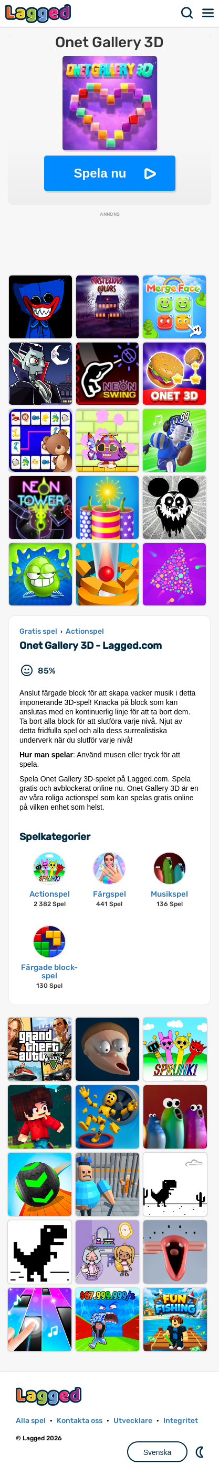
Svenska (157, 1452)
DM (200, 1451)
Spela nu (100, 173)
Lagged (39, 13)
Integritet (180, 1420)
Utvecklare (132, 1420)
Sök (187, 13)
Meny (208, 13)
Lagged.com (50, 1396)
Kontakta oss (79, 1420)
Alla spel (31, 1420)
